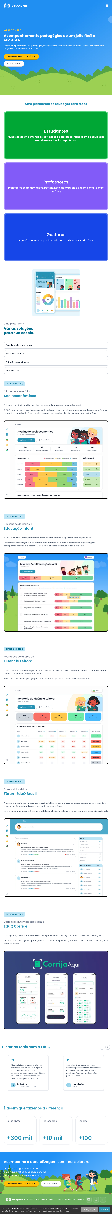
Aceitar (104, 1209)
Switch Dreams (78, 1199)
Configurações (89, 1209)
